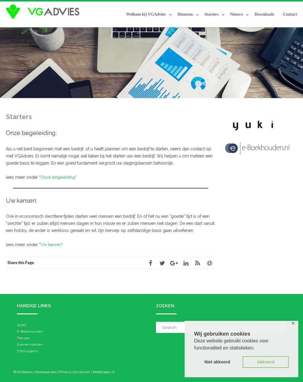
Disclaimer (81, 372)
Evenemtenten (30, 344)
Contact (290, 14)
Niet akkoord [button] (217, 362)
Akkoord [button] (265, 362)
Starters (211, 14)
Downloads (264, 14)
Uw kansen (51, 244)
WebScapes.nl (104, 372)
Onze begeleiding (58, 177)
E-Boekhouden (30, 331)
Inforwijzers (27, 351)
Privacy (65, 372)
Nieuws (236, 14)
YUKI (21, 325)
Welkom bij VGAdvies (146, 14)
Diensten (185, 14)
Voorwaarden (46, 372)
